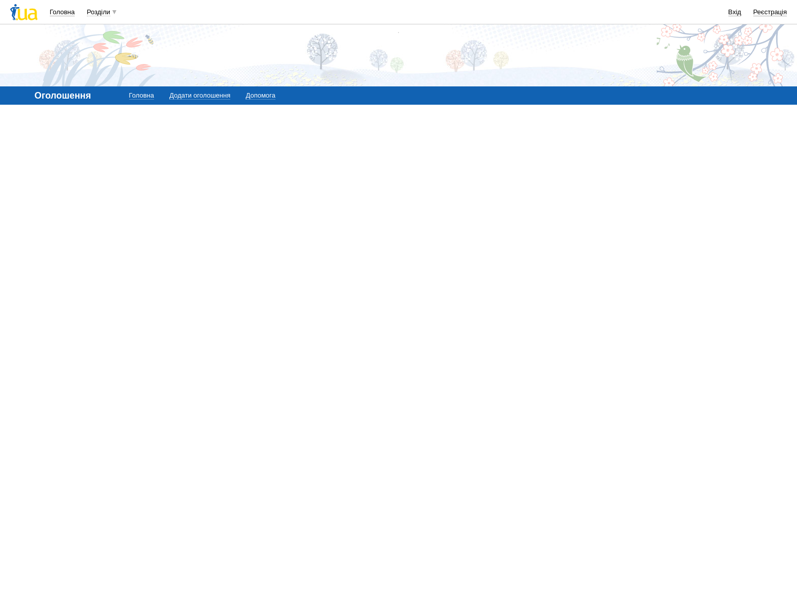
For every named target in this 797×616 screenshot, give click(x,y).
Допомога (260, 95)
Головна (62, 12)
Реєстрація (770, 12)
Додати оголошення (199, 95)
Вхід (735, 12)
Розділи (98, 12)
